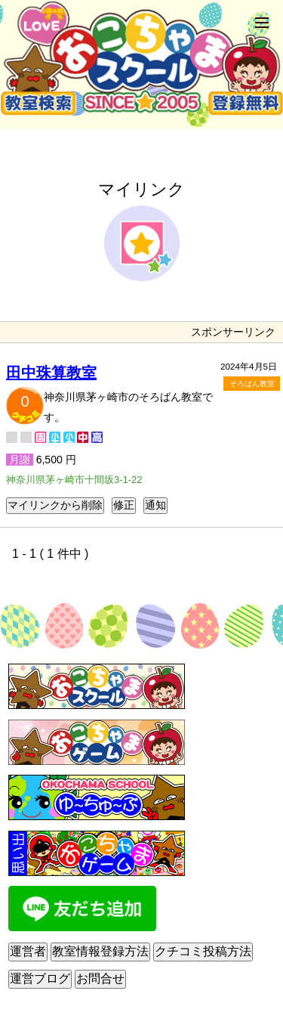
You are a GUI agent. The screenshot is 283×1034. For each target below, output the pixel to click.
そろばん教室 (252, 383)
